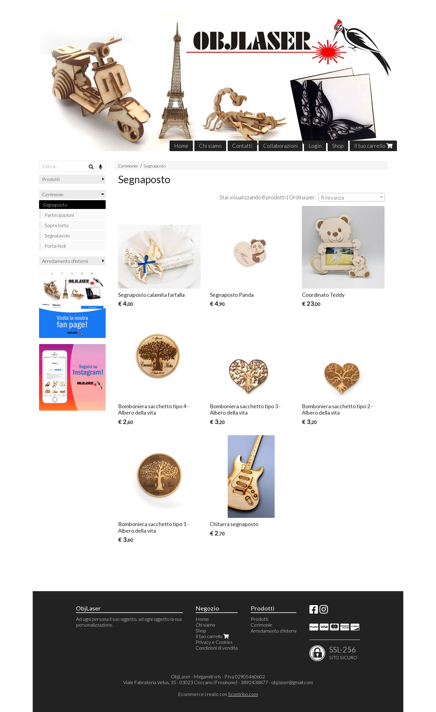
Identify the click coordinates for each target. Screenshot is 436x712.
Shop (338, 145)
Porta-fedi (55, 246)
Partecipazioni (59, 215)
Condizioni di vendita (217, 648)
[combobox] (351, 197)
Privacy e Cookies (214, 642)
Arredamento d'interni (65, 261)
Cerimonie (128, 165)
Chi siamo (210, 145)
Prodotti (51, 179)
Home (181, 145)
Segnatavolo (57, 235)
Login (315, 145)
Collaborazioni (280, 145)
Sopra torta (56, 225)
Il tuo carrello (373, 145)
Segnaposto (155, 165)
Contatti (242, 145)
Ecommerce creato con (218, 694)
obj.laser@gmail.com (292, 682)
